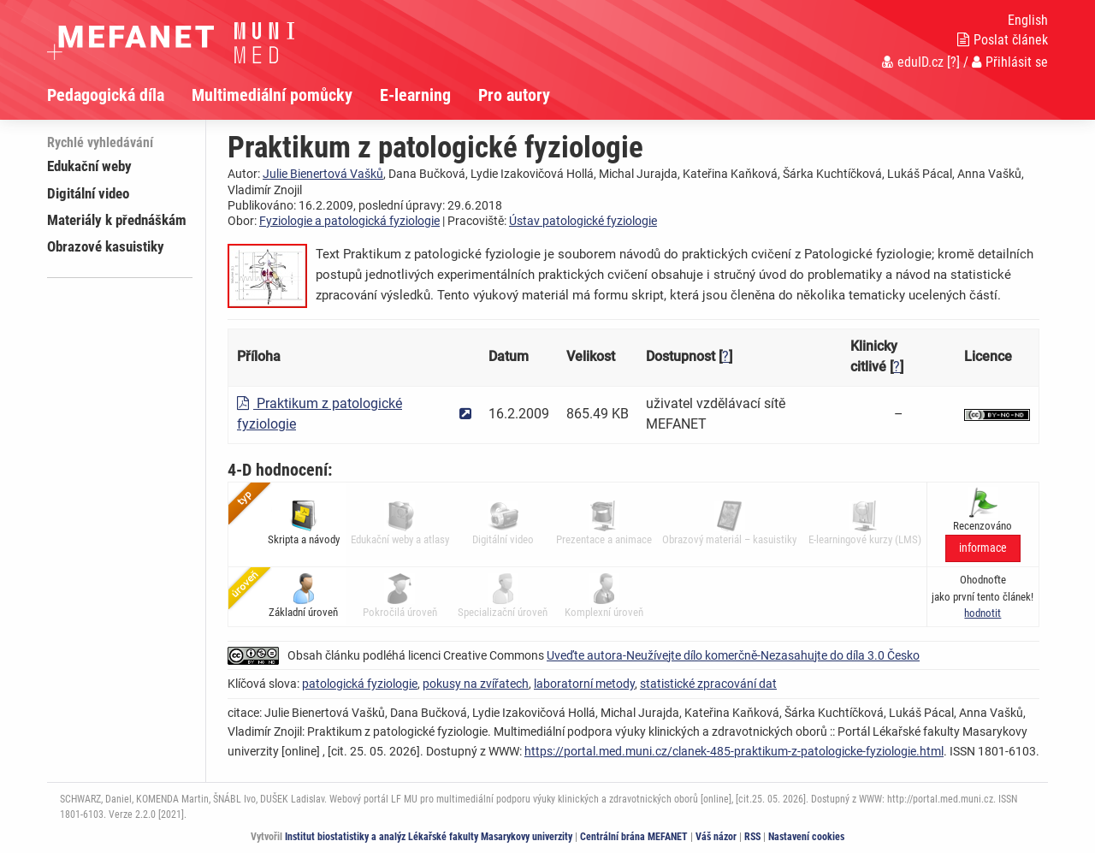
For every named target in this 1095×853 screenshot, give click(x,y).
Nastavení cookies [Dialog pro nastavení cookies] (806, 837)
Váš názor (716, 837)
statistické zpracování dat (708, 683)
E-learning (415, 95)
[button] (982, 613)
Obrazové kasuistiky (105, 246)
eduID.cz (913, 62)
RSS (752, 837)
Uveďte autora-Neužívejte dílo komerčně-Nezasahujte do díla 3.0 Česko (733, 655)
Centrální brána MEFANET (634, 837)
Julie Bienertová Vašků (323, 174)
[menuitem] (119, 95)
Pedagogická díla (105, 95)
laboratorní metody (584, 683)
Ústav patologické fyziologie (583, 221)
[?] (953, 62)
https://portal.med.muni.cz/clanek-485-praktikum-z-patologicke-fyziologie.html (734, 751)
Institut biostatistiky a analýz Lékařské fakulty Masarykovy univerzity (428, 837)
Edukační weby (89, 166)
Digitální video (88, 193)
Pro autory (514, 95)
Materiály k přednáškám (116, 219)
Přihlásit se (1010, 62)
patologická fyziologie (359, 683)
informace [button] (983, 548)
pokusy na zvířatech (476, 683)
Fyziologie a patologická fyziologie (349, 221)
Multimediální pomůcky (272, 95)
